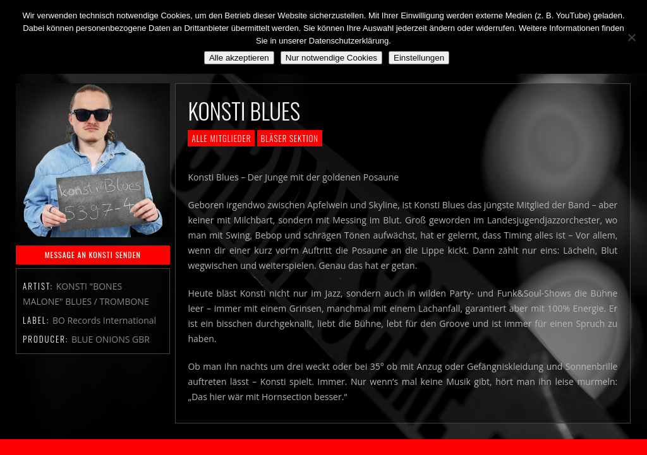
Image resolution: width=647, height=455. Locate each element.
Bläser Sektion (289, 138)
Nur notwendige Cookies (331, 57)
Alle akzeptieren (239, 57)
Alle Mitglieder (221, 138)
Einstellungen (419, 57)
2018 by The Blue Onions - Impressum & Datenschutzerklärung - (323, 447)
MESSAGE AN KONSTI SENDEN (93, 254)
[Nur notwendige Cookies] (631, 37)
